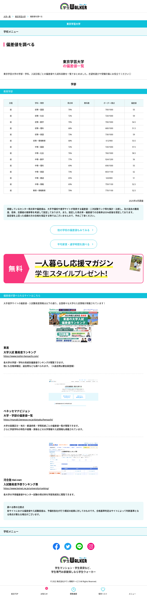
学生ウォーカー (73, 559)
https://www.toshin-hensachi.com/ (21, 356)
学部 (73, 84)
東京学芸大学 (20, 16)
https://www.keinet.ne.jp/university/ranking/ (26, 488)
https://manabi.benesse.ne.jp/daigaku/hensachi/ (28, 419)
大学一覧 (7, 16)
